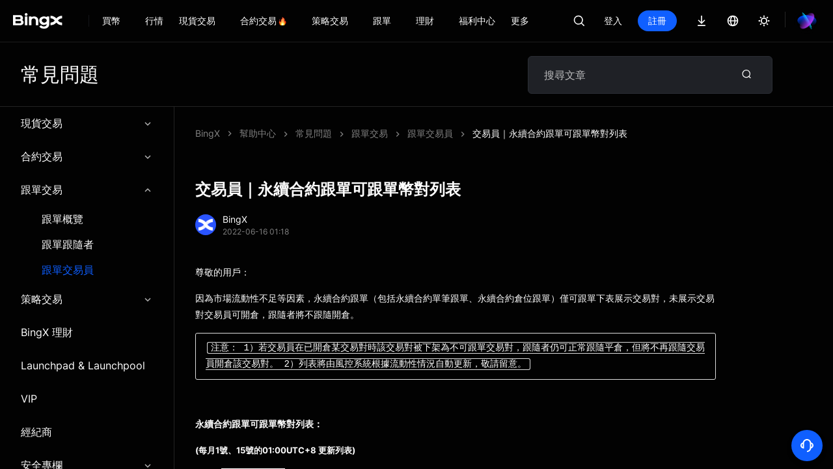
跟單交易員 (68, 270)
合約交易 (87, 156)
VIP (29, 398)
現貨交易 (87, 123)
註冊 (657, 20)
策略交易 (87, 299)
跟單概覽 (62, 219)
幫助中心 (257, 133)
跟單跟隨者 (68, 244)
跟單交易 (87, 189)
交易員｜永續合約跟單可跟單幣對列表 (549, 133)
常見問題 (313, 133)
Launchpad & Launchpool (83, 365)
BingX (207, 133)
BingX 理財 (47, 332)
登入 (613, 20)
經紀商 (36, 431)
